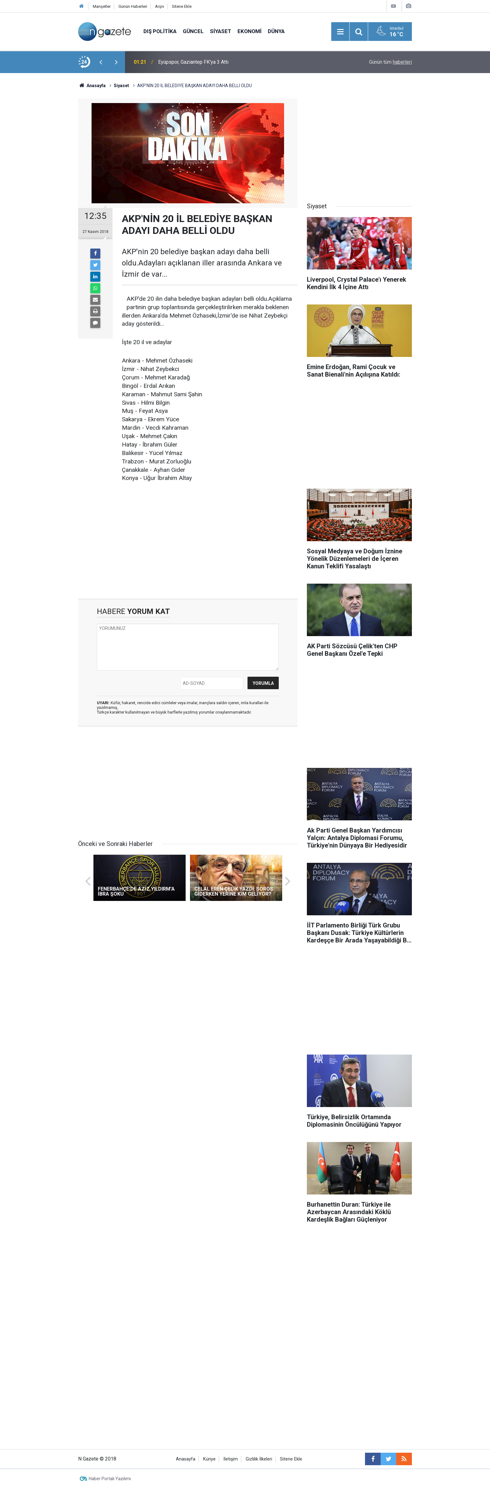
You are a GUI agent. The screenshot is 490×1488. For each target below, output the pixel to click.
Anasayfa (185, 1459)
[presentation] (100, 62)
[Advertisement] (42, 182)
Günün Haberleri (132, 6)
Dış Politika (160, 31)
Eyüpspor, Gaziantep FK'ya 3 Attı (193, 62)
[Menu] (340, 32)
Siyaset (220, 31)
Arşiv (159, 6)
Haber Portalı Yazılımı (110, 1478)
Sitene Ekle (182, 6)
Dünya (276, 31)
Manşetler (102, 6)
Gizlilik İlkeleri (259, 1459)
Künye (209, 1459)
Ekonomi (250, 31)
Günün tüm (390, 62)
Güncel (193, 31)
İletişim (230, 1459)
